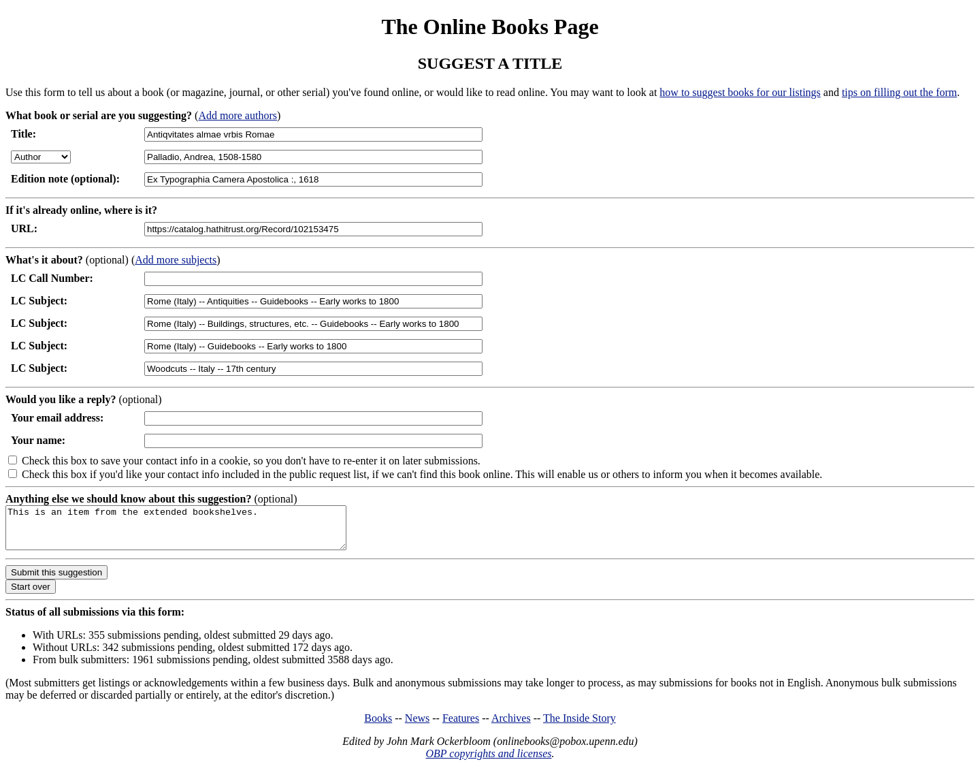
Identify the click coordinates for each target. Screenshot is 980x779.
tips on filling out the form (899, 92)
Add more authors (237, 115)
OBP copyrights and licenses (488, 761)
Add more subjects (175, 260)
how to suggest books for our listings (739, 92)
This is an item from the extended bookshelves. (196, 531)
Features (460, 726)
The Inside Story (579, 726)
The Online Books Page (489, 26)
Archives (511, 726)
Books (378, 726)
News (417, 726)
